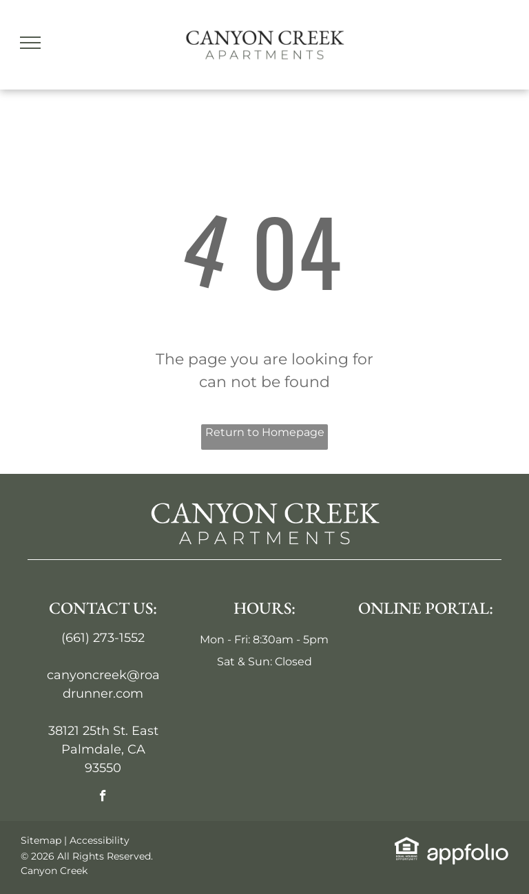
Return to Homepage (264, 432)
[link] (406, 845)
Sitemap (41, 840)
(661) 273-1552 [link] (103, 637)
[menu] (30, 43)
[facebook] (103, 797)
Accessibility (99, 840)
